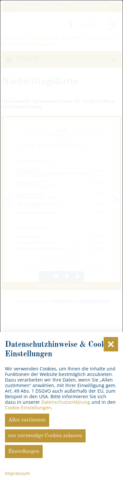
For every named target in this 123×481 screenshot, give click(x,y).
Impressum (17, 473)
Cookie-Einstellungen (28, 407)
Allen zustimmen (27, 420)
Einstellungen (23, 451)
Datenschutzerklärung (65, 402)
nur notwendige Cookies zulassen (45, 435)
